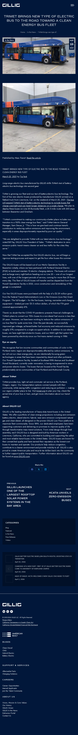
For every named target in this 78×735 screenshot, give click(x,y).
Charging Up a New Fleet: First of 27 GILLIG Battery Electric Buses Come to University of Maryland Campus (43, 567)
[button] (39, 118)
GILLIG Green (7, 708)
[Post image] (9, 559)
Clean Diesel (7, 648)
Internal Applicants (9, 688)
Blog (7, 528)
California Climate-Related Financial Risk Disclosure (20, 625)
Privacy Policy (7, 620)
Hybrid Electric (8, 653)
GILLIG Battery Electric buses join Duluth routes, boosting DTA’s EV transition (43, 557)
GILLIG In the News (9, 710)
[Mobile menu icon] (73, 5)
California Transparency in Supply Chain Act (17, 622)
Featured (9, 531)
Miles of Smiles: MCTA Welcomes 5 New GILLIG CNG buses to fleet (42, 576)
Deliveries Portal (8, 713)
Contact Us (6, 715)
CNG (4, 650)
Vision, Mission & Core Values (14, 702)
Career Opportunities (10, 685)
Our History (7, 705)
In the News (9, 40)
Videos (8, 540)
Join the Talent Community (12, 691)
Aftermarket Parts (9, 671)
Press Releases (10, 537)
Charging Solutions (9, 674)
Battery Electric (8, 655)
